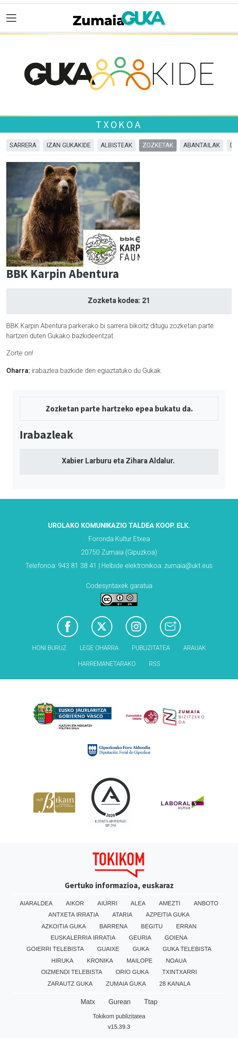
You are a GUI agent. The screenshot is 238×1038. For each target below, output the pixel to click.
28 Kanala (175, 983)
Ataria (122, 914)
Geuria (140, 937)
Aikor (75, 903)
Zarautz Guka (70, 983)
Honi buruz (49, 648)
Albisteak (116, 145)
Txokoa (119, 124)
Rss (154, 664)
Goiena (176, 937)
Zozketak (157, 145)
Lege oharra (99, 648)
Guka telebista (186, 949)
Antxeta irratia (73, 914)
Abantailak (201, 145)
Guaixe (108, 949)
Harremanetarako (107, 664)
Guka (141, 949)
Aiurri (107, 903)
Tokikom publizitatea (119, 1016)
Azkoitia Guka (63, 926)
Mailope (139, 960)
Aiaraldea (36, 903)
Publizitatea (151, 648)
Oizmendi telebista (71, 972)
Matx (88, 1001)
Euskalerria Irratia (83, 937)
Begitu (152, 926)
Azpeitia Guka (168, 914)
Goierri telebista (55, 949)
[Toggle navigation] (11, 18)
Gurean (120, 1001)
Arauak (194, 648)
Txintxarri (179, 972)
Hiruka (62, 960)
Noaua (176, 960)
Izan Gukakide (68, 145)
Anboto (206, 903)
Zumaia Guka (126, 983)
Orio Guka (132, 972)
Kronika (100, 960)
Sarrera (23, 145)
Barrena (113, 926)
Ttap (150, 1001)
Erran (186, 926)
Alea (138, 903)
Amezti (169, 903)
